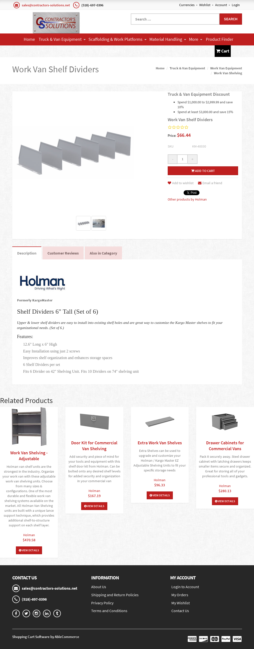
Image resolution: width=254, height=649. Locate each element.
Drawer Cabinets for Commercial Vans (225, 445)
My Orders (179, 594)
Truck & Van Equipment (62, 39)
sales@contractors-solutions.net (46, 5)
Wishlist (204, 5)
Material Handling (167, 39)
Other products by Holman (187, 199)
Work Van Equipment (226, 68)
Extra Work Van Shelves (160, 443)
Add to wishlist (181, 183)
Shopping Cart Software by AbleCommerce (45, 636)
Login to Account (185, 586)
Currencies (187, 5)
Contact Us (115, 51)
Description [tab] (26, 253)
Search (231, 18)
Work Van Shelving (228, 73)
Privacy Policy (102, 602)
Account (221, 5)
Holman (29, 535)
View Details (29, 550)
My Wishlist (180, 602)
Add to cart (203, 171)
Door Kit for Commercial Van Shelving (94, 445)
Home (29, 39)
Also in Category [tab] (103, 253)
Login (236, 5)
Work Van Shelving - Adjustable (29, 455)
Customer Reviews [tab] (63, 253)
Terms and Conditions (109, 610)
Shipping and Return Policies (115, 594)
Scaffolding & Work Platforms (117, 39)
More (195, 39)
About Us (98, 586)
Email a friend (210, 183)
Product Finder (219, 39)
